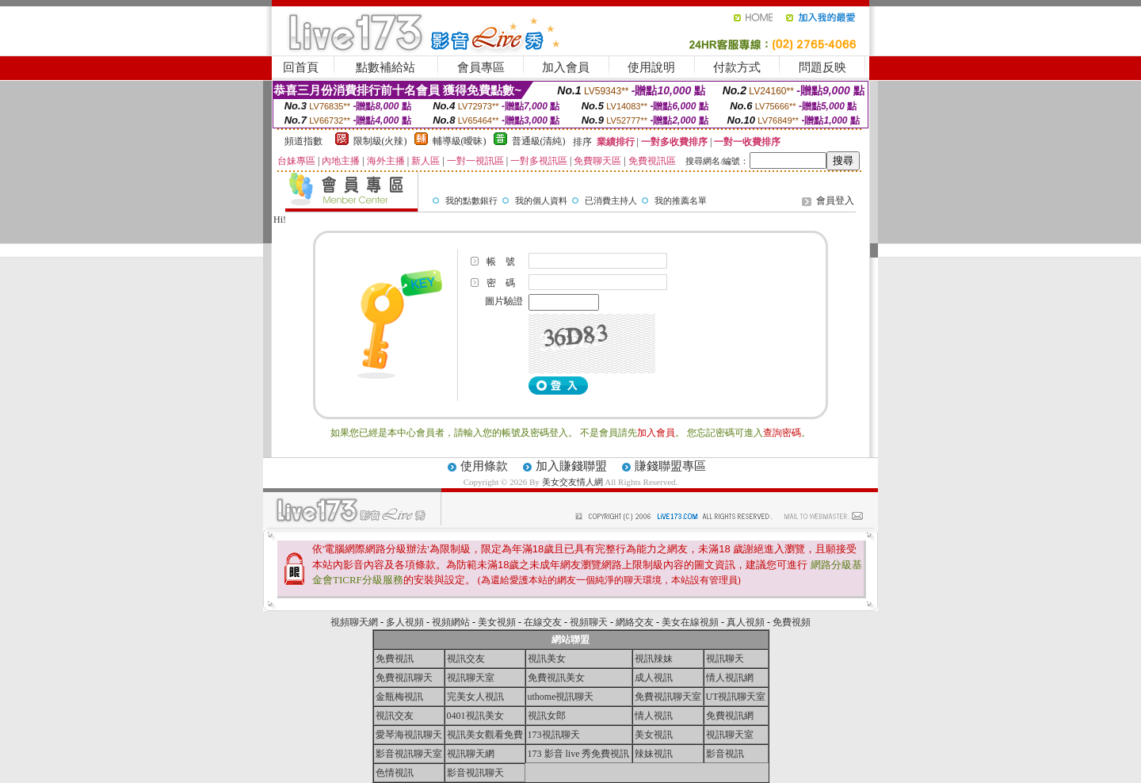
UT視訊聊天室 (736, 696)
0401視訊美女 (475, 715)
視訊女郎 (547, 715)
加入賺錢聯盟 (571, 466)
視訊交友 (466, 658)
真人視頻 (746, 622)
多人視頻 (405, 622)
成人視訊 (654, 677)
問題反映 (822, 67)
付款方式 (737, 67)
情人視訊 (654, 715)
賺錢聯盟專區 (670, 466)
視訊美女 (547, 658)
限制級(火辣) (380, 141)
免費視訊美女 (556, 677)
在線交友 (543, 622)
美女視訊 (654, 734)
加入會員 (566, 67)
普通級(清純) (539, 141)
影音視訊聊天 (475, 772)
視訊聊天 (725, 658)
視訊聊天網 (470, 753)
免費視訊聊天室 (668, 696)
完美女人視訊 (475, 696)
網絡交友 (635, 622)
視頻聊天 (589, 622)
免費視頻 (792, 622)
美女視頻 (497, 622)
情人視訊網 (730, 677)
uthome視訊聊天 (561, 696)
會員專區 (481, 67)
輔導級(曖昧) (460, 141)
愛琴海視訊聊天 (409, 734)
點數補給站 (385, 67)
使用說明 (651, 67)
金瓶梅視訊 (399, 696)
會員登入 (835, 200)
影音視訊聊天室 (409, 753)
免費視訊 (395, 658)
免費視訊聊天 (404, 677)
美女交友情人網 (572, 482)
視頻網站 (451, 622)
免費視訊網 (730, 715)
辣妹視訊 (654, 753)
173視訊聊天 (554, 734)
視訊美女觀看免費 (485, 734)
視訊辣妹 (654, 658)
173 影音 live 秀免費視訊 (579, 753)
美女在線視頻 (690, 622)
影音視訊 (725, 753)
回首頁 (301, 67)
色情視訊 (395, 772)
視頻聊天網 (354, 622)
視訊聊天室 (470, 677)
